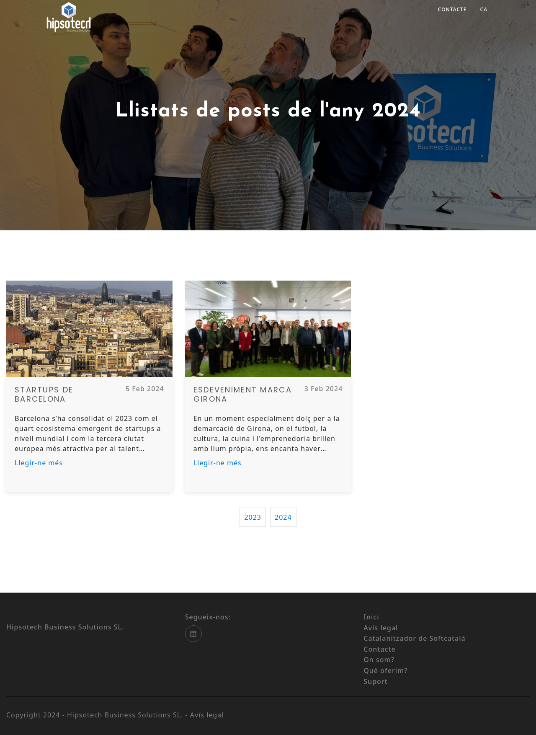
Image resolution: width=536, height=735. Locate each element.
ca (483, 9)
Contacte (452, 9)
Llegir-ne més (39, 462)
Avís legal (207, 715)
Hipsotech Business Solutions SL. (126, 715)
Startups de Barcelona (44, 394)
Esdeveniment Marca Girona (242, 394)
